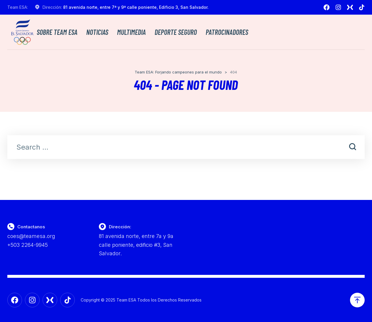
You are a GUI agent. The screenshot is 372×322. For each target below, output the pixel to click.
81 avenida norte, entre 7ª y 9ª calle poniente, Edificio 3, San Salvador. (136, 7)
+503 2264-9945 (27, 245)
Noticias (97, 32)
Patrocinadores (227, 32)
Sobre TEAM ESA (57, 32)
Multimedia (131, 32)
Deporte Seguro (176, 32)
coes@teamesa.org (31, 236)
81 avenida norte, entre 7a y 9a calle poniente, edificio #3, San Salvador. (136, 244)
